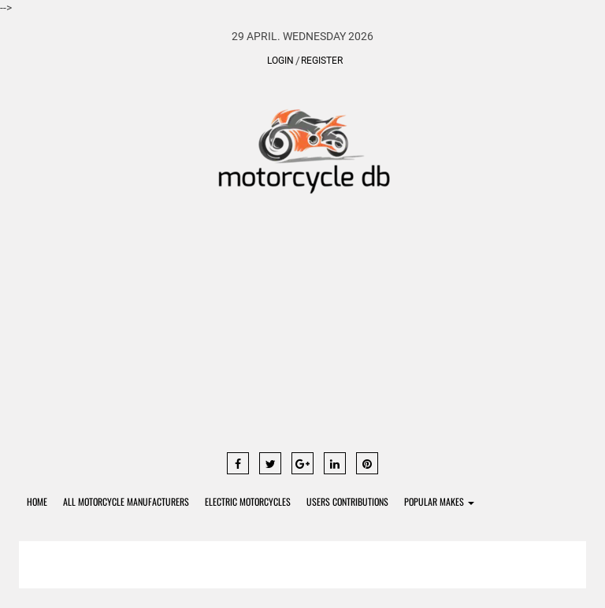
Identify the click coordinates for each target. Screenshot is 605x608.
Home (37, 501)
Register (322, 60)
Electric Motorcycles (248, 501)
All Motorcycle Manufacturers (126, 501)
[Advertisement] (302, 330)
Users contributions (347, 501)
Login (280, 60)
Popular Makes (439, 501)
